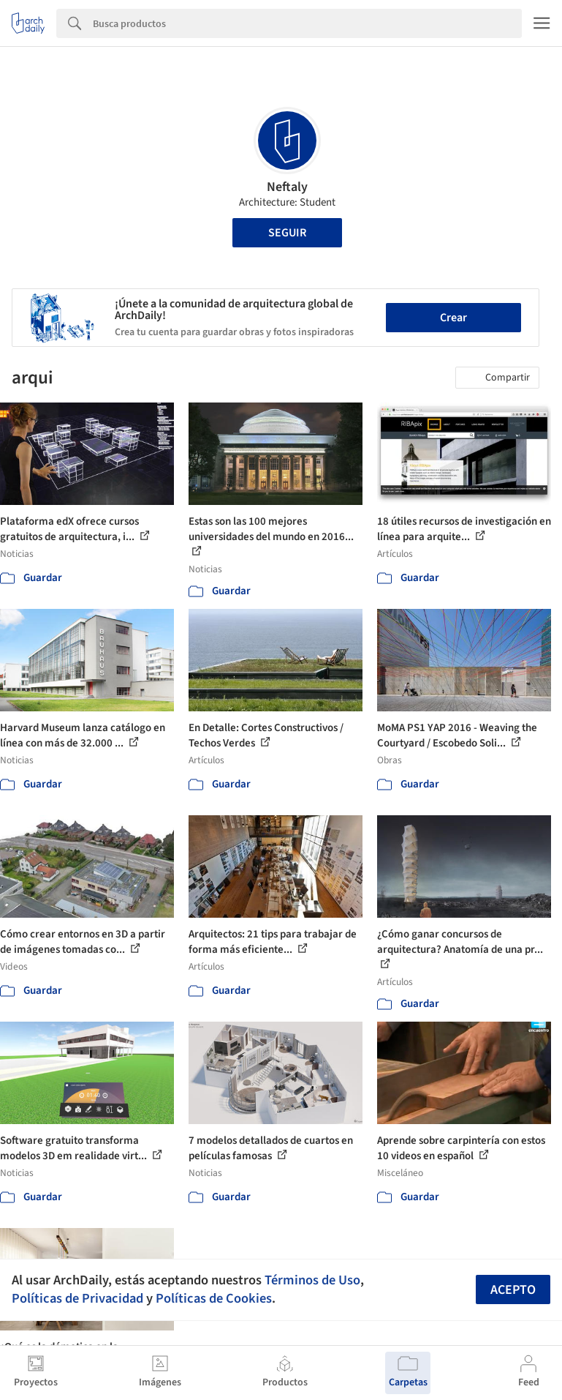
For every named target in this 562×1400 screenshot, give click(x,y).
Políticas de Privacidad (77, 1298)
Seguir (287, 233)
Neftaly (287, 187)
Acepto (513, 1290)
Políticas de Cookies (214, 1298)
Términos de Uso (312, 1279)
